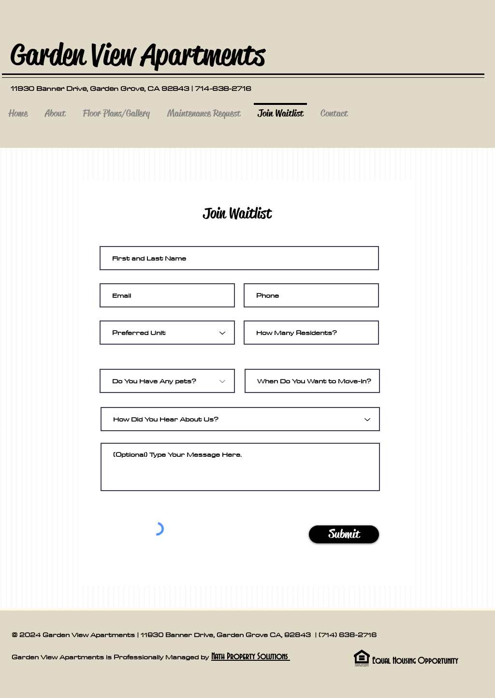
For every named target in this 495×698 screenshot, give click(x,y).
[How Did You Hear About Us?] (240, 419)
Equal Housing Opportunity (415, 661)
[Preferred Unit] (167, 332)
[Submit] (344, 534)
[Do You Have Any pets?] (167, 381)
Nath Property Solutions (250, 657)
